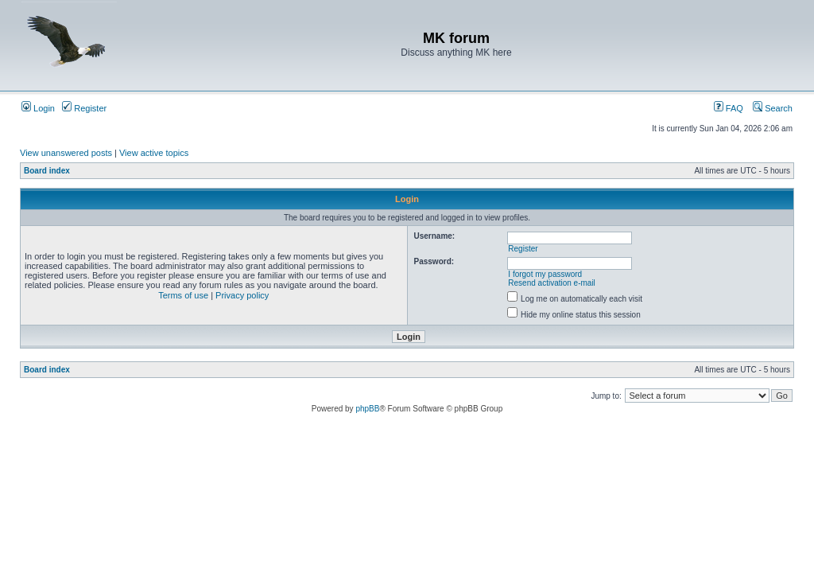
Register (84, 108)
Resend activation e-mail (551, 283)
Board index (47, 170)
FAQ (728, 108)
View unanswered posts (66, 153)
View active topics (153, 153)
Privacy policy (242, 295)
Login (38, 108)
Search (773, 108)
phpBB (367, 408)
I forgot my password (545, 274)
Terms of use (183, 295)
